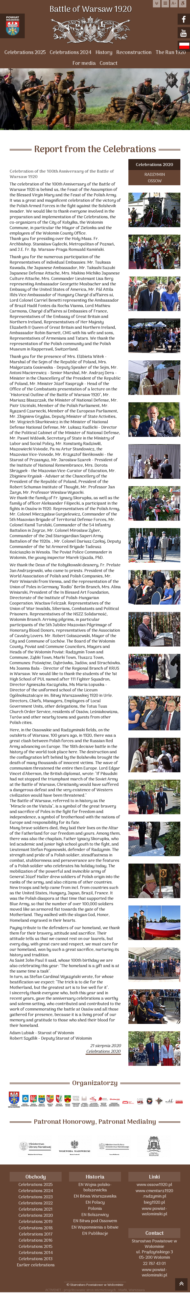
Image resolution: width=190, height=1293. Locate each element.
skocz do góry (181, 1285)
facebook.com (184, 19)
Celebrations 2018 (36, 1228)
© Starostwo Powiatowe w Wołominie (95, 1284)
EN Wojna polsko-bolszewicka (95, 1187)
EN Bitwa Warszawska (95, 1196)
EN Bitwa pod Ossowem (95, 1221)
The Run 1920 (171, 53)
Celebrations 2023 (36, 1197)
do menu (165, 3)
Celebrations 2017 (35, 1234)
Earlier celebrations (36, 1265)
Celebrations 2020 (154, 165)
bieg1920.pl (154, 1202)
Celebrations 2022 (36, 1203)
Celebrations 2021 (35, 1209)
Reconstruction (134, 53)
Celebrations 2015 (35, 1246)
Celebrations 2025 (25, 53)
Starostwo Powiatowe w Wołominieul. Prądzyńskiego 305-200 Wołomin (154, 1249)
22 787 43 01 (154, 1263)
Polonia (95, 1208)
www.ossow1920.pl (154, 1185)
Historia (95, 1177)
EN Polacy (95, 1202)
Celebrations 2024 (71, 53)
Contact (109, 63)
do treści (156, 3)
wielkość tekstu (174, 3)
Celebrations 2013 (35, 1259)
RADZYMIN (154, 174)
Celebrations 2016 (35, 1240)
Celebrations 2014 (36, 1253)
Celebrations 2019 (35, 1222)
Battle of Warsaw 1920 (95, 10)
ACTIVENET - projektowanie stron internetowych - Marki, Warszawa (95, 1290)
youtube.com (184, 33)
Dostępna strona (182, 3)
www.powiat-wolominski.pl (154, 1211)
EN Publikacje (95, 1233)
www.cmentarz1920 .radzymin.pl (154, 1193)
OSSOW (155, 181)
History (103, 53)
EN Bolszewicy (95, 1215)
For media (84, 63)
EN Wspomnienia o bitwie (95, 1227)
